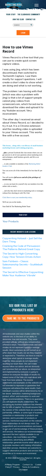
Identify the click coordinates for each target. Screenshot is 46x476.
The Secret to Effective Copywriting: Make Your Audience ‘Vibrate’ (23, 274)
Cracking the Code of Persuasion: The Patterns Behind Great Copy (21, 247)
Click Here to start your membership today (17, 197)
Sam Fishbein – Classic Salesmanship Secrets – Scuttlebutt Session (22, 264)
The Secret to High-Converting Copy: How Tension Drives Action (21, 255)
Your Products (11, 221)
